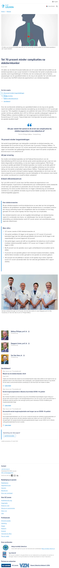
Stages (3, 526)
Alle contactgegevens (7, 473)
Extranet (3, 531)
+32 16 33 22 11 (5, 469)
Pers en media (5, 536)
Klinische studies (6, 521)
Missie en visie (5, 506)
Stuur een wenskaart (7, 493)
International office (6, 534)
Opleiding (4, 523)
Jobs (2, 513)
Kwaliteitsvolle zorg (6, 500)
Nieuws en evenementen (8, 508)
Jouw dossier (51, 6)
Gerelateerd (7, 101)
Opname (3, 488)
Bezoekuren (4, 490)
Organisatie (4, 503)
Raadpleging (4, 483)
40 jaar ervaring (8, 96)
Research (3, 528)
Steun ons (4, 511)
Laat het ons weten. (9, 436)
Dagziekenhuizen (6, 485)
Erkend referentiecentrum (11, 98)
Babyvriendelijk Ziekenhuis (48, 548)
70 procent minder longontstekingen (14, 93)
